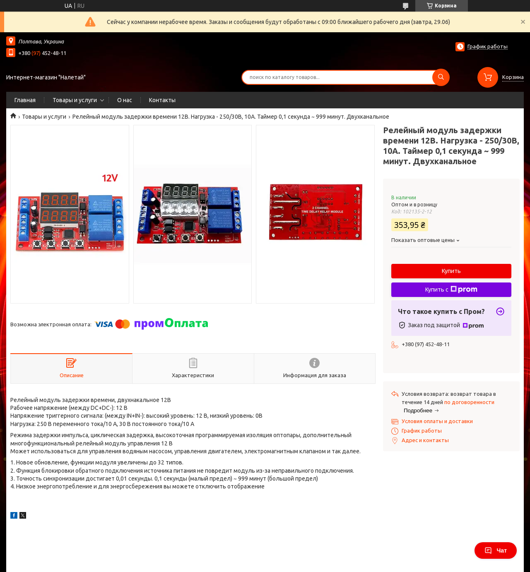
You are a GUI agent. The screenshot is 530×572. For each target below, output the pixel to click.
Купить (451, 271)
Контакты (162, 100)
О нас (124, 100)
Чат (495, 550)
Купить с (451, 289)
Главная (25, 100)
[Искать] (441, 77)
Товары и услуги (75, 100)
